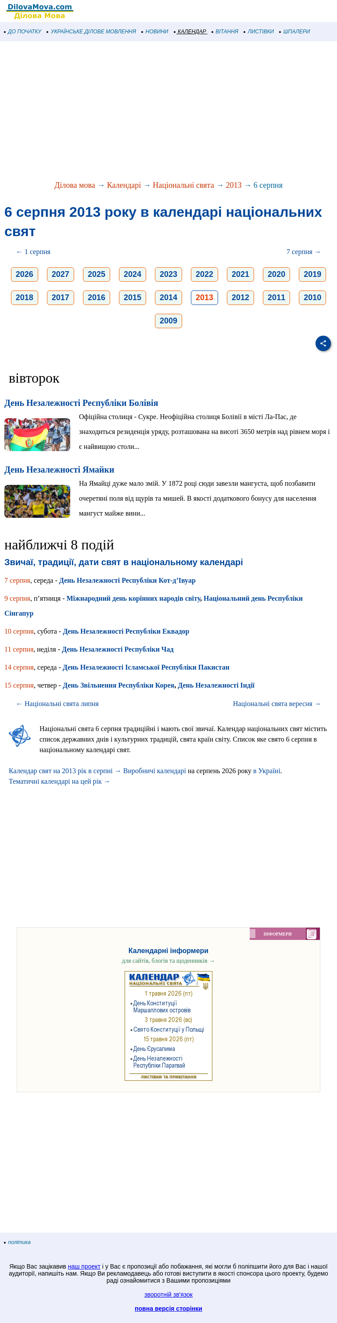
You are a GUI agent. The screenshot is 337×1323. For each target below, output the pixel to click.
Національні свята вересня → (277, 703)
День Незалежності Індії (216, 685)
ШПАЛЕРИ (294, 32)
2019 (312, 274)
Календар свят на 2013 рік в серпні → (65, 770)
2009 (168, 320)
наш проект (84, 1266)
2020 (276, 274)
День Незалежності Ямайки (59, 469)
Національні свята (183, 185)
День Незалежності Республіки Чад (118, 649)
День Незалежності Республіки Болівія (81, 403)
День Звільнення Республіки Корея (118, 685)
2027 (60, 274)
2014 (168, 297)
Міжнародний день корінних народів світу (134, 598)
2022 (204, 274)
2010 (312, 297)
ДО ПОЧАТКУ (23, 32)
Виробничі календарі (154, 770)
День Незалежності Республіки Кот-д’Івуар (127, 580)
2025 (96, 274)
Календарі (124, 185)
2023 (168, 274)
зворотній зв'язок (168, 1294)
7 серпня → (304, 251)
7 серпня (17, 580)
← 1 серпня (33, 251)
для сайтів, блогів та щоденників (168, 960)
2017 (60, 297)
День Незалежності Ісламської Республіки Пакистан (146, 667)
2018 (24, 297)
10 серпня (19, 631)
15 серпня (19, 685)
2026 (24, 274)
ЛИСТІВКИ (259, 32)
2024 (132, 274)
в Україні (266, 770)
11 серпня (18, 649)
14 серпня (19, 667)
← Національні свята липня (57, 703)
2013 (234, 185)
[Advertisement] (168, 111)
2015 (132, 297)
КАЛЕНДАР (190, 32)
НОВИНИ (155, 32)
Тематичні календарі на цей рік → (60, 781)
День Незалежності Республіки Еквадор (126, 631)
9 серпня (17, 598)
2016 (96, 297)
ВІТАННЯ (225, 32)
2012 (240, 297)
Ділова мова (74, 185)
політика (17, 1242)
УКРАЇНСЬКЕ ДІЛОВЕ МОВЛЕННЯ (91, 32)
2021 (240, 274)
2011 (276, 297)
